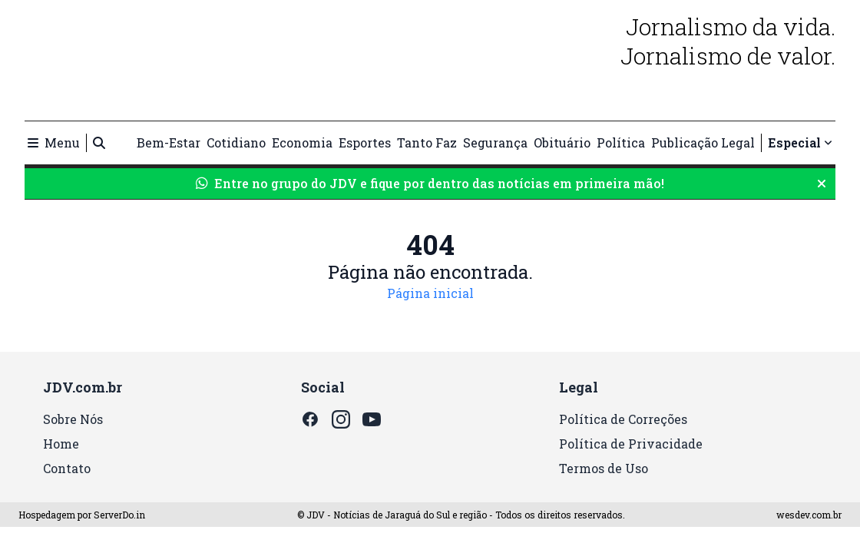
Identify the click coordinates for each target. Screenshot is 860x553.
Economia (302, 142)
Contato (67, 468)
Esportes (365, 142)
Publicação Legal (703, 142)
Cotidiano (236, 142)
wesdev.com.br (809, 514)
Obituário (562, 142)
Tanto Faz (427, 142)
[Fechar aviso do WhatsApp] (821, 183)
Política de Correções (623, 419)
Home (61, 443)
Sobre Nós (73, 419)
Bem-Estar (168, 142)
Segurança (495, 142)
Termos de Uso (603, 468)
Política (621, 142)
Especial (800, 142)
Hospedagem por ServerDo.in (81, 514)
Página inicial (430, 293)
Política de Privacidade (631, 443)
